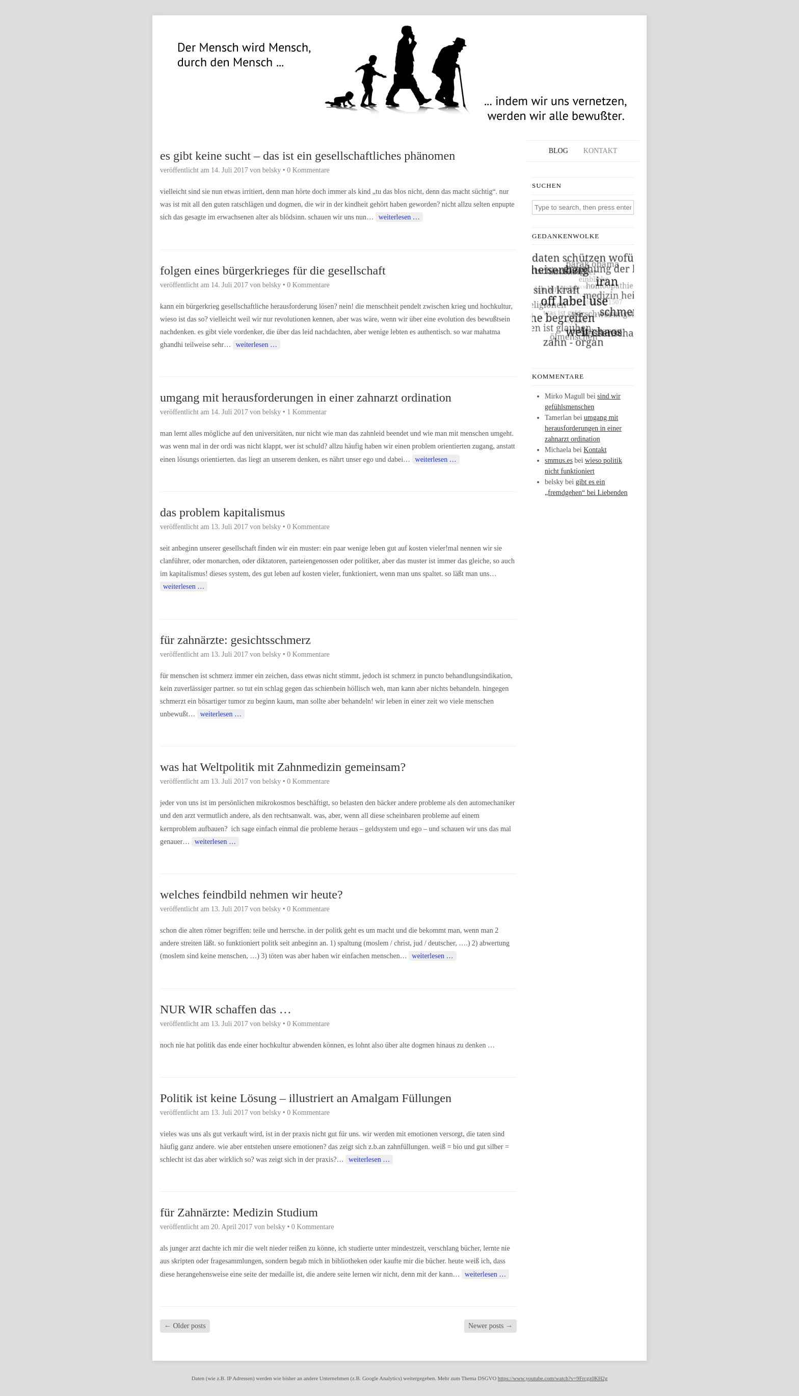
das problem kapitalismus (222, 512)
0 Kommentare (308, 170)
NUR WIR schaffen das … (225, 1009)
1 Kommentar (306, 412)
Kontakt (600, 151)
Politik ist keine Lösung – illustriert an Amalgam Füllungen (305, 1098)
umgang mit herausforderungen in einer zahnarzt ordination (305, 397)
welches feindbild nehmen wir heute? (251, 894)
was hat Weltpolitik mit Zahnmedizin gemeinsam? (283, 767)
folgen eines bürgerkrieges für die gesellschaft (273, 270)
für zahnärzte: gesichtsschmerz (235, 639)
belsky (271, 170)
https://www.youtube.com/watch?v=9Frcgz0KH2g (552, 1378)
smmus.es (559, 460)
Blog (558, 151)
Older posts (185, 1326)
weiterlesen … (399, 217)
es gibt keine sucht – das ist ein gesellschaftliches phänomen (307, 155)
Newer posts (490, 1326)
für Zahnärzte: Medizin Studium (239, 1212)
